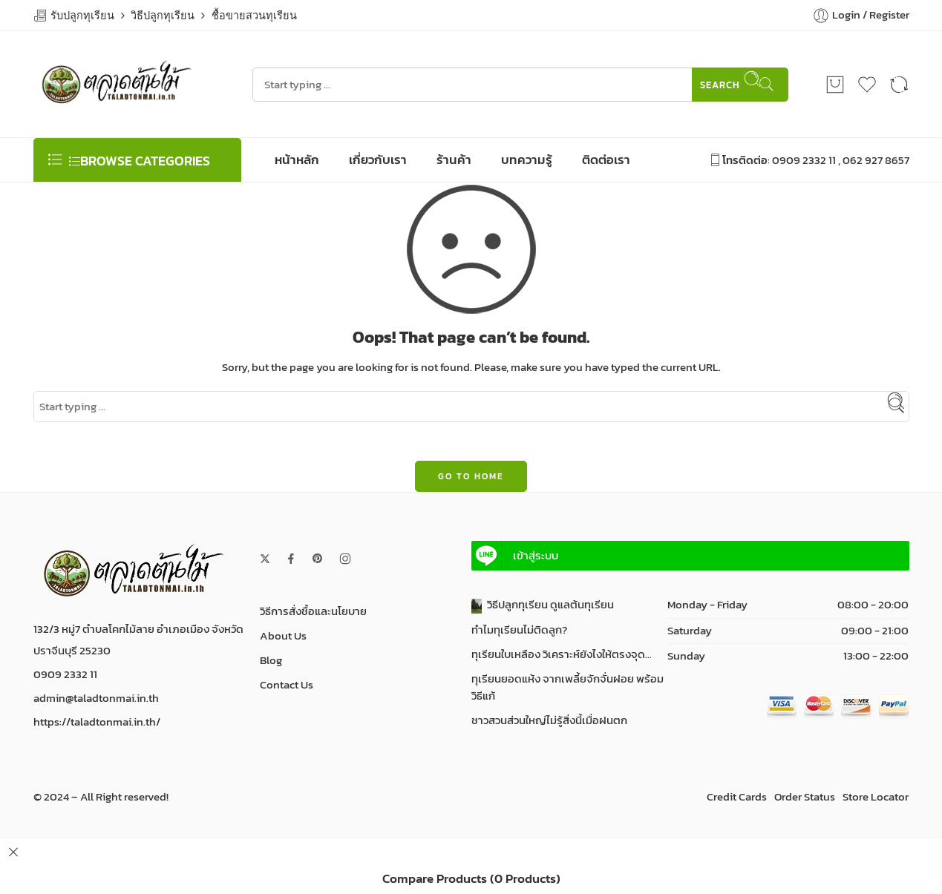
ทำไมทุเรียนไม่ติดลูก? (519, 630)
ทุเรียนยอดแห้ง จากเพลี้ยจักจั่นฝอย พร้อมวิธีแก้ (567, 687)
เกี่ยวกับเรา (378, 159)
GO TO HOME (471, 476)
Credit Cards (737, 797)
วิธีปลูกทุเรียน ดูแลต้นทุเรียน (543, 605)
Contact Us (286, 685)
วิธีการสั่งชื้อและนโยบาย (313, 611)
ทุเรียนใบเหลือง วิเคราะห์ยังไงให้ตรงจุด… (561, 654)
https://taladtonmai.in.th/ (96, 722)
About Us (283, 636)
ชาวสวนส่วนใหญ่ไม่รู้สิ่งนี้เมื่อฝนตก (549, 720)
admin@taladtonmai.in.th (96, 698)
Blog (271, 660)
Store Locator (876, 797)
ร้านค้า (453, 159)
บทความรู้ (526, 159)
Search (731, 81)
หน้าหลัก (297, 159)
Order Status (804, 797)
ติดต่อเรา (606, 159)
